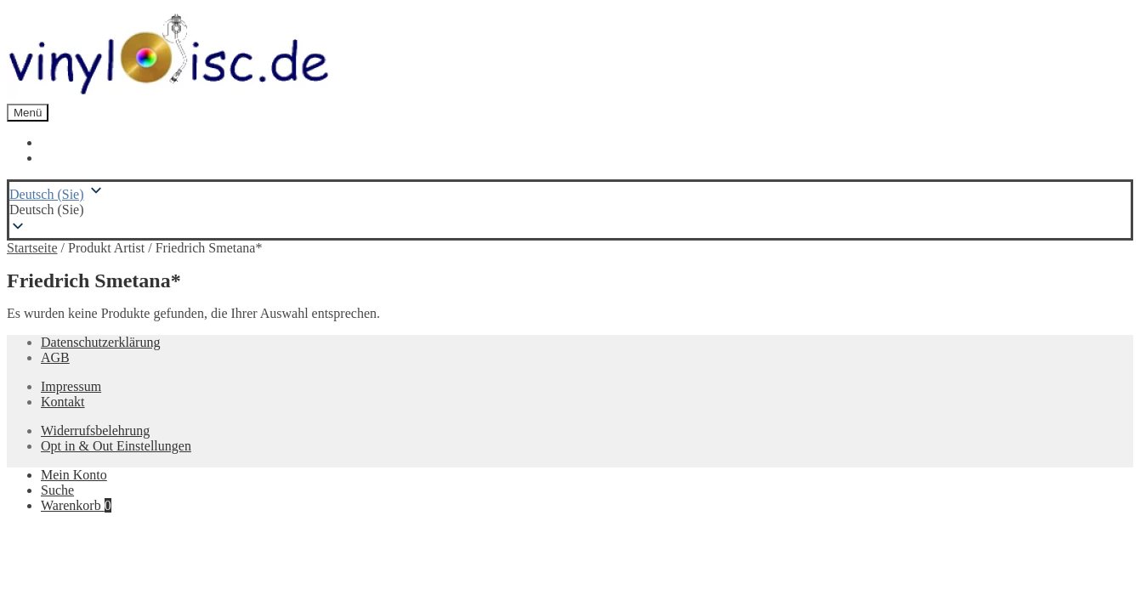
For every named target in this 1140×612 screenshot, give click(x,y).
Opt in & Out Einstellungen (116, 446)
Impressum (71, 386)
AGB (55, 357)
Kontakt (63, 401)
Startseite (32, 248)
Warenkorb (76, 505)
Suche (57, 490)
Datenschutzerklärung (100, 342)
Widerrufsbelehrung (95, 430)
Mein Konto (74, 475)
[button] (570, 210)
